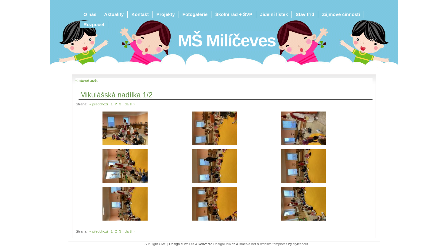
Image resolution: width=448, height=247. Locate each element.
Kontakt (140, 14)
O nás (89, 14)
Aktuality (114, 14)
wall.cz (189, 244)
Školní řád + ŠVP (233, 14)
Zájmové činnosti (341, 14)
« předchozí (98, 104)
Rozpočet (93, 24)
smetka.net (247, 244)
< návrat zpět (86, 80)
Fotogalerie (195, 14)
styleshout (300, 244)
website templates (274, 244)
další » (130, 104)
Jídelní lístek (274, 14)
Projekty (165, 14)
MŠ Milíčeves (227, 40)
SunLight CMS (155, 244)
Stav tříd (304, 14)
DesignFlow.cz (224, 244)
